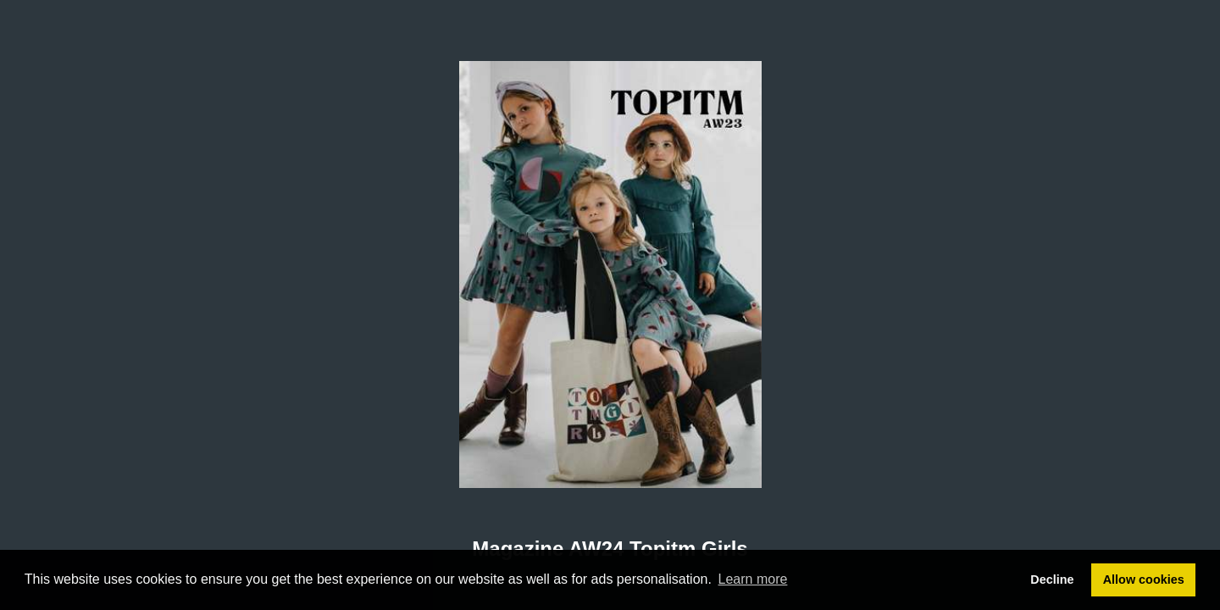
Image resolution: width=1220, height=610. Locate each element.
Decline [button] (1051, 579)
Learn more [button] (753, 579)
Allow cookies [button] (1143, 579)
